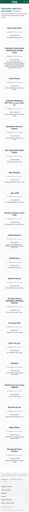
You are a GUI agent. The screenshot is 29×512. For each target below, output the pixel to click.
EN (14, 507)
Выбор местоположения (6, 507)
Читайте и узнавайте (6, 489)
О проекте (3, 496)
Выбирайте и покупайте (6, 486)
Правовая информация (6, 499)
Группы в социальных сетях (7, 503)
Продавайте (4, 493)
